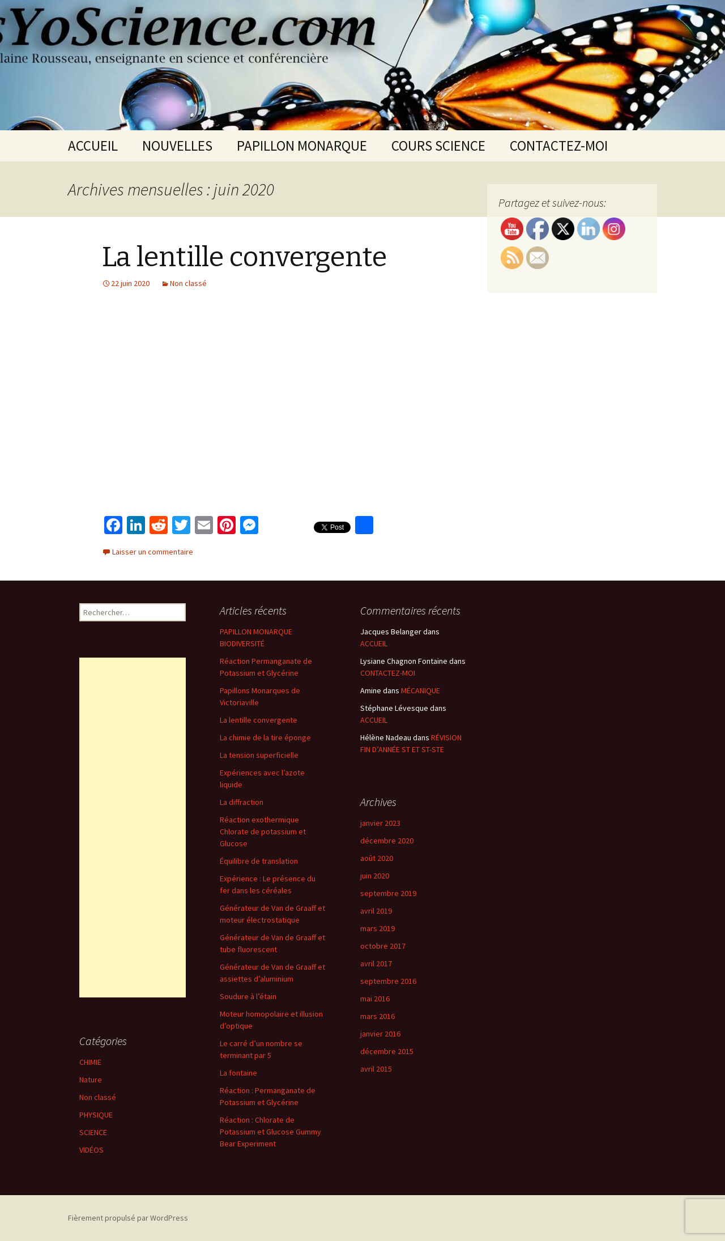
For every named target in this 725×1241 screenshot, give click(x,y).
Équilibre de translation (259, 861)
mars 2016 (377, 1016)
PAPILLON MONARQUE (302, 146)
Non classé (188, 283)
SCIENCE (93, 1132)
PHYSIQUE (96, 1115)
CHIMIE (90, 1062)
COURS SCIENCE (438, 146)
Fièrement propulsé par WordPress (128, 1218)
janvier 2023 (380, 823)
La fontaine (238, 1073)
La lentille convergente (244, 257)
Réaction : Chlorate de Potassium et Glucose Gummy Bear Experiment (270, 1132)
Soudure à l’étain (248, 996)
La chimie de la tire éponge (265, 737)
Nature (90, 1079)
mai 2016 (375, 998)
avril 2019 (376, 911)
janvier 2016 (380, 1034)
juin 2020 (374, 876)
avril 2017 (376, 963)
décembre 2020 (386, 840)
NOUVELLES (177, 146)
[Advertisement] (132, 827)
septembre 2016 (388, 981)
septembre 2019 (388, 893)
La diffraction (241, 802)
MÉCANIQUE (420, 690)
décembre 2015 (386, 1051)
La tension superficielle (259, 755)
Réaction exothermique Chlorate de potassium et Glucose (263, 831)
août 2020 (376, 858)
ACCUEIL (93, 146)
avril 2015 (376, 1069)
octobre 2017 (383, 946)
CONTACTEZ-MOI (559, 146)
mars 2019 (377, 928)
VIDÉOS (91, 1150)
